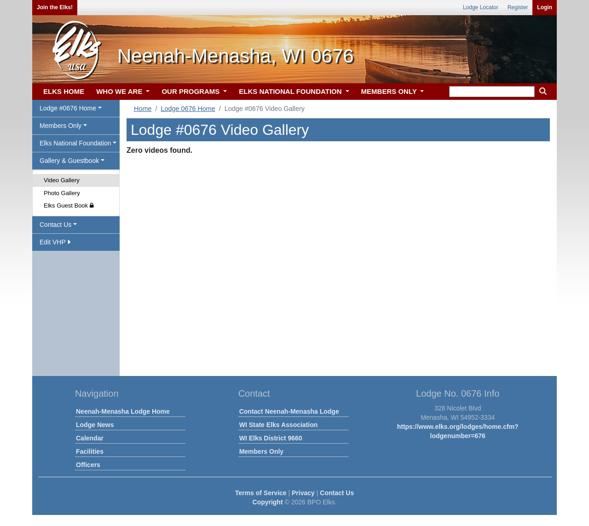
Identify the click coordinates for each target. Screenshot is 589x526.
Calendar (90, 438)
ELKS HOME (63, 91)
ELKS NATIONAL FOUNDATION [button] (291, 91)
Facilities (90, 451)
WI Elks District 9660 (270, 438)
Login (544, 7)
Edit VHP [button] (55, 242)
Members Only (261, 451)
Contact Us (337, 493)
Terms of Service (261, 493)
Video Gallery (62, 180)
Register (518, 7)
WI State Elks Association (278, 424)
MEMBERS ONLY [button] (390, 91)
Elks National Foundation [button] (75, 143)
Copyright (267, 502)
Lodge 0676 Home (188, 108)
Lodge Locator (480, 7)
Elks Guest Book (68, 205)
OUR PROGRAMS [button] (191, 91)
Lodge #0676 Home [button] (68, 108)
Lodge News (95, 424)
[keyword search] (492, 91)
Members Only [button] (60, 125)
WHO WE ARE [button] (120, 91)
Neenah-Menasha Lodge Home (123, 411)
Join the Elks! (55, 7)
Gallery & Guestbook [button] (69, 160)
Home (142, 108)
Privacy (303, 493)
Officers (88, 464)
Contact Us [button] (55, 224)
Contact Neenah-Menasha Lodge (289, 411)
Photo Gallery (62, 193)
